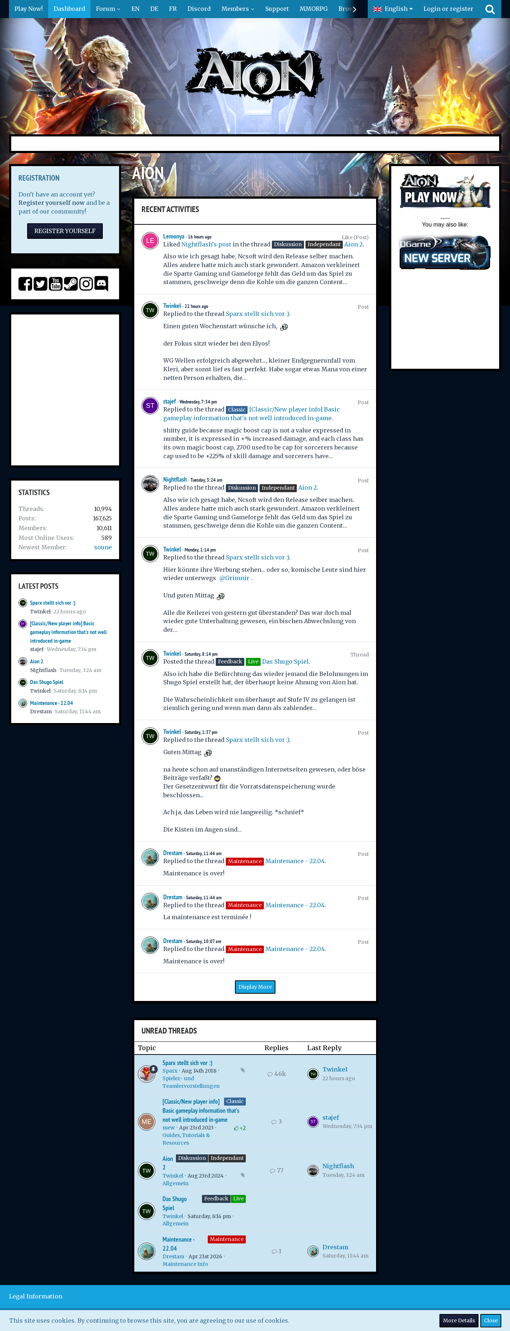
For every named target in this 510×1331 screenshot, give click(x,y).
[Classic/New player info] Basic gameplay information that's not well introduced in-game (68, 632)
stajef (37, 649)
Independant (227, 1158)
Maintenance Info (185, 1264)
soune (103, 547)
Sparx (170, 1071)
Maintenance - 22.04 (51, 703)
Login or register (448, 8)
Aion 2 (36, 661)
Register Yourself (65, 230)
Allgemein (176, 1183)
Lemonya (173, 236)
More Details (459, 1320)
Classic (235, 1101)
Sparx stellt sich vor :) (52, 603)
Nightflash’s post (206, 244)
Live (238, 1198)
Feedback (216, 1198)
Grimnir (237, 578)
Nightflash (43, 670)
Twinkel (40, 611)
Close (491, 1320)
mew (169, 1127)
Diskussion (192, 1158)
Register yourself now (51, 202)
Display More (255, 987)
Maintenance (227, 1239)
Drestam (41, 711)
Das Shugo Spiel (46, 682)
